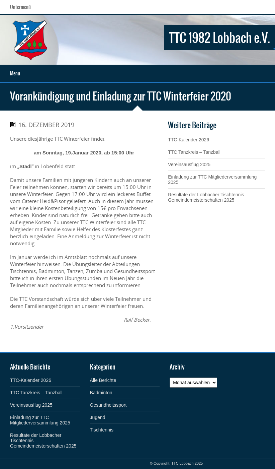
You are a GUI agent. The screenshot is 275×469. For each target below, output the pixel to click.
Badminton (101, 392)
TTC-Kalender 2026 (188, 139)
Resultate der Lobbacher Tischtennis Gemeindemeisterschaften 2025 (206, 197)
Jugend (97, 417)
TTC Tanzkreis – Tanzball (194, 152)
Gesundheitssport (108, 405)
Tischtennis (101, 429)
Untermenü (20, 7)
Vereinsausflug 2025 (189, 164)
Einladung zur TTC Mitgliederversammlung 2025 (40, 420)
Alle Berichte (103, 380)
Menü (15, 73)
